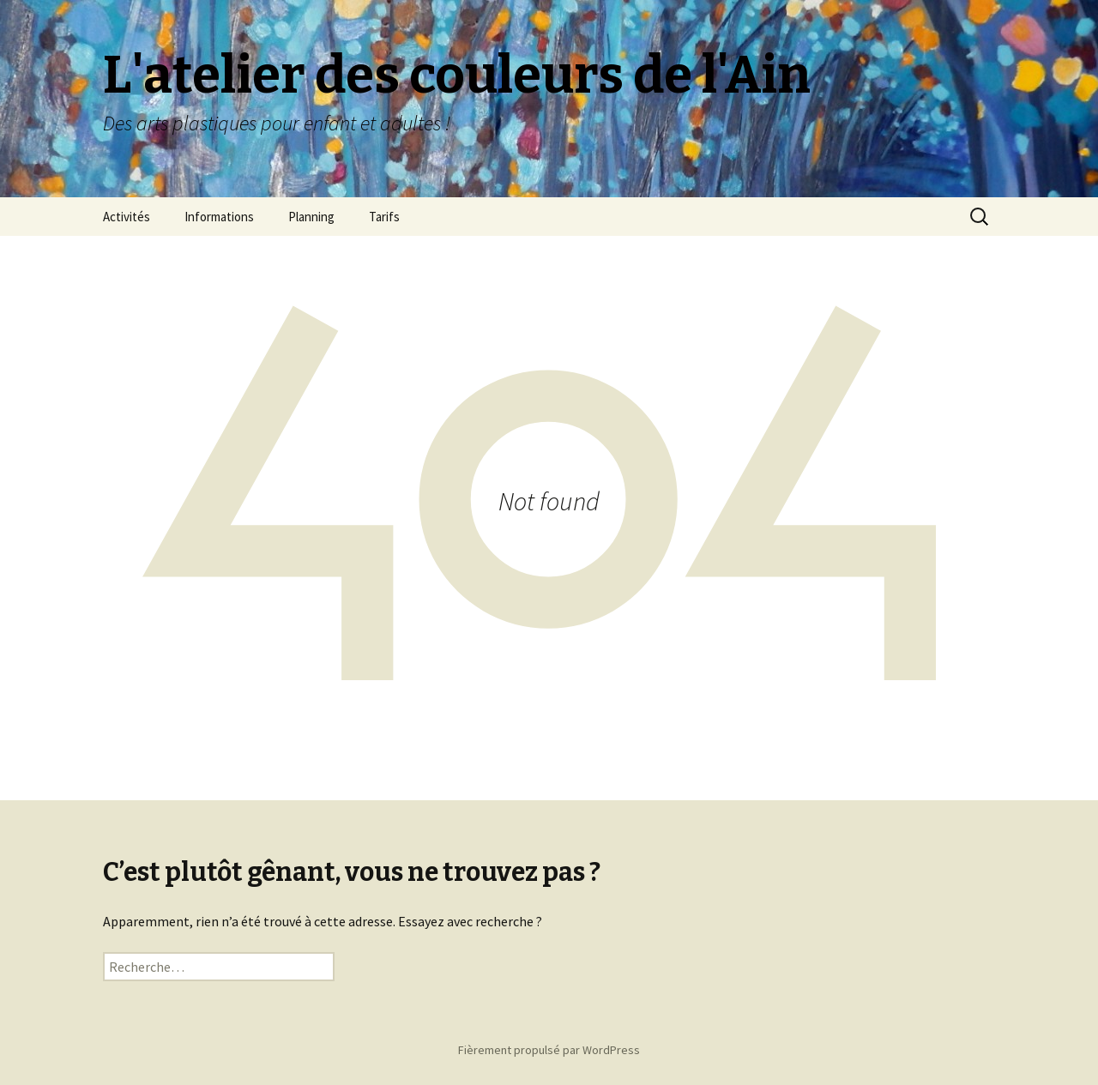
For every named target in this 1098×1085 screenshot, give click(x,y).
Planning (311, 216)
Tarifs (384, 216)
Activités (126, 216)
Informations (219, 216)
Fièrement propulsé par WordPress (549, 1050)
